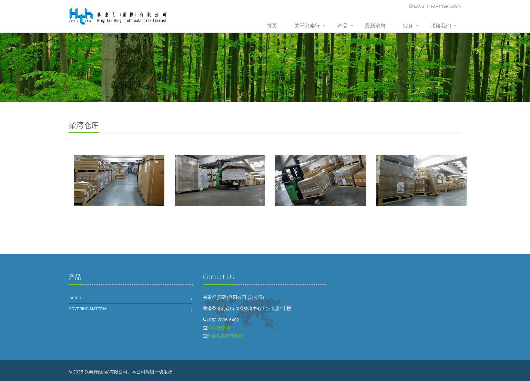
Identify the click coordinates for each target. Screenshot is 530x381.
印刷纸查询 (218, 327)
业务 (408, 26)
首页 (272, 26)
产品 (342, 26)
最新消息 (375, 26)
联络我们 (440, 26)
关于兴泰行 (307, 26)
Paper (75, 298)
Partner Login (446, 6)
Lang (419, 6)
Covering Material (89, 309)
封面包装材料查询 (225, 335)
